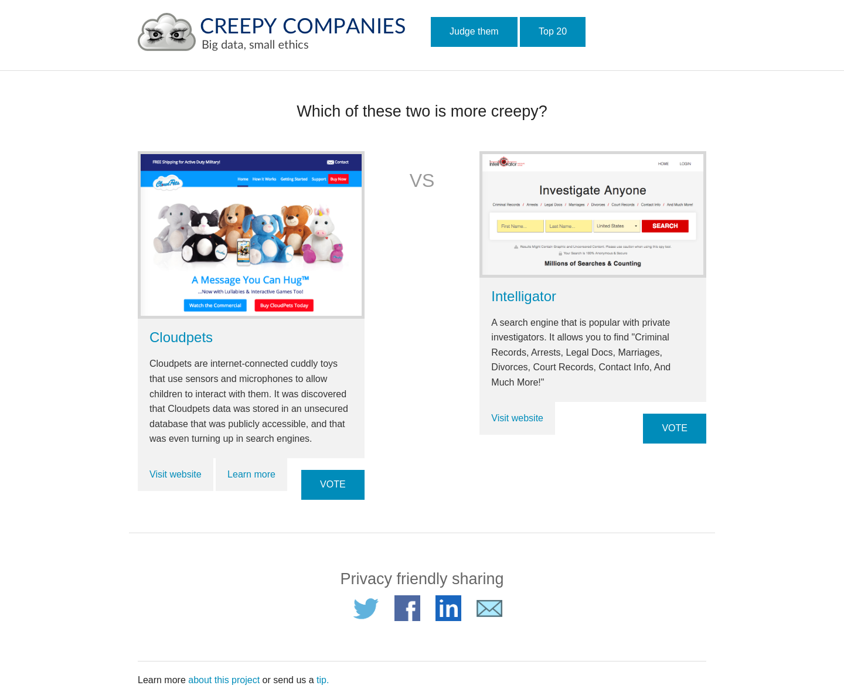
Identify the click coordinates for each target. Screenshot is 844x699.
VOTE (333, 484)
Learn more (251, 474)
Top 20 (553, 31)
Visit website (175, 474)
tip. (322, 680)
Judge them (474, 31)
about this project (224, 680)
